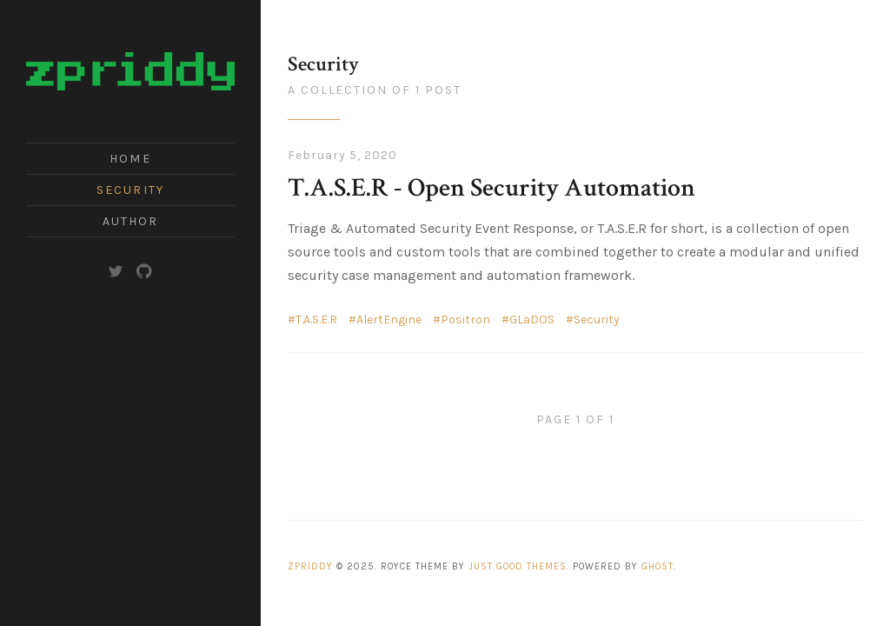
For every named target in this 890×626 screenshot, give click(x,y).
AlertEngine (389, 319)
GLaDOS (532, 319)
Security (130, 190)
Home (130, 158)
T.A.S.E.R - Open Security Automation (491, 188)
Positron (465, 319)
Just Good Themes (517, 566)
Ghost (657, 566)
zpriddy (310, 566)
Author (131, 221)
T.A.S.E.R (316, 319)
